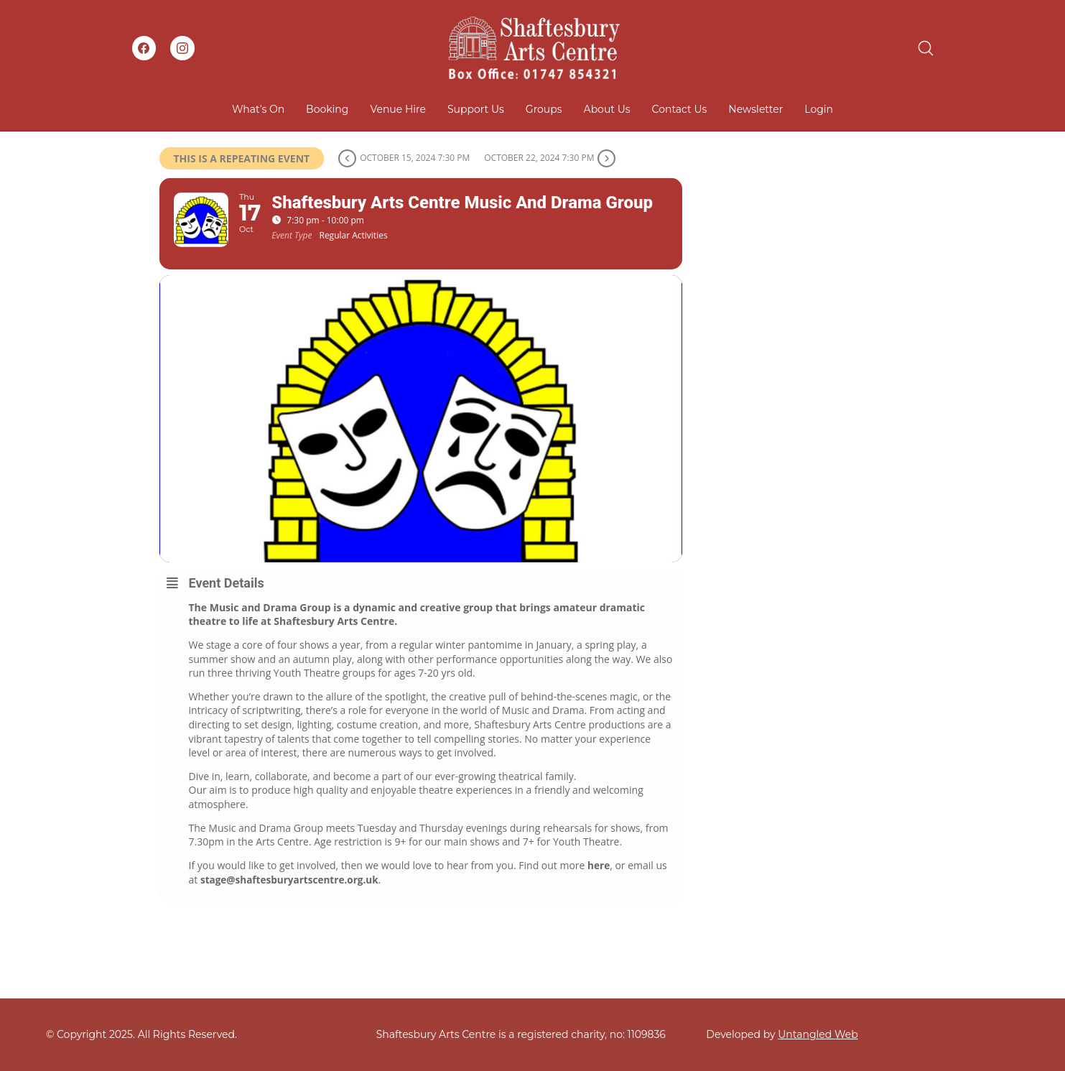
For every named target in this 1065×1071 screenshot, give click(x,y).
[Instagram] (182, 48)
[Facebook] (144, 48)
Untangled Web (817, 1034)
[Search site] (926, 48)
